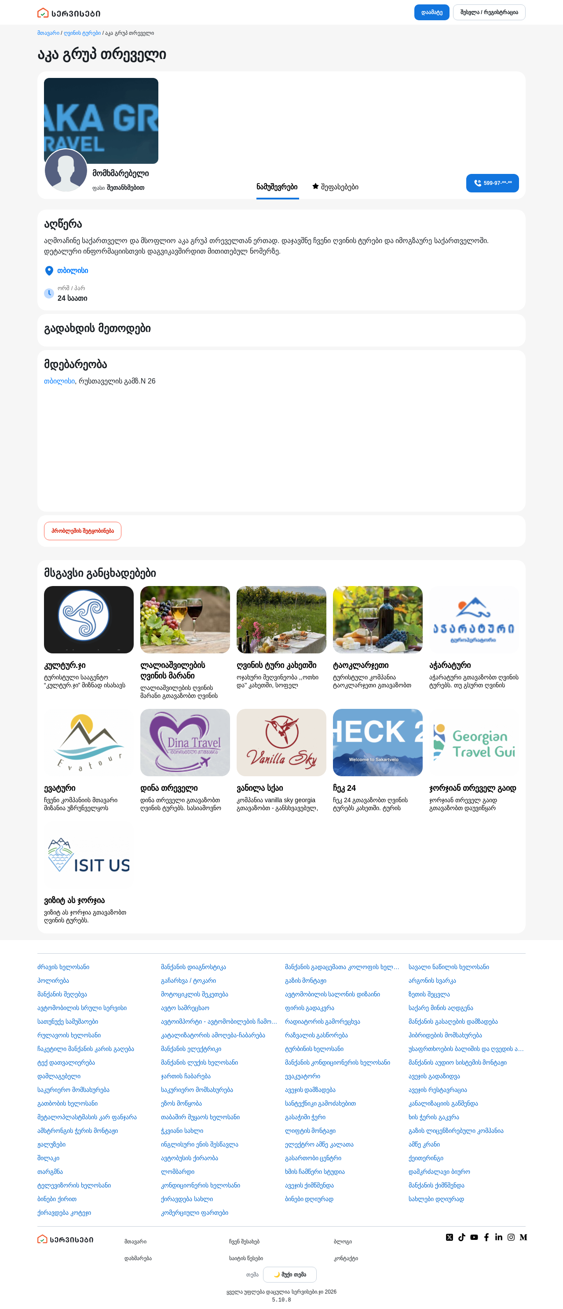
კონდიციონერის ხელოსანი (200, 1185)
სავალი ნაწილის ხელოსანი (449, 966)
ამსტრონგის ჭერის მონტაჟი (77, 1130)
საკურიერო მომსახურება (73, 1089)
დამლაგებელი (58, 1076)
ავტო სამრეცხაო (185, 1007)
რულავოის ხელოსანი (69, 1035)
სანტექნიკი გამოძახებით (320, 1103)
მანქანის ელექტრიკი (191, 1048)
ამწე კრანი (424, 1144)
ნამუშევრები (277, 187)
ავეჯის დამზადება (310, 1089)
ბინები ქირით (57, 1198)
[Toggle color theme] (290, 1275)
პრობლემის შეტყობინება (82, 531)
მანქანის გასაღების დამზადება (453, 1021)
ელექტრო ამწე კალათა (319, 1144)
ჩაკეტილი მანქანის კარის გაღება (85, 1048)
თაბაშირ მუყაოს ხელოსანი (200, 1117)
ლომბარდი (177, 1171)
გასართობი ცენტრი (313, 1158)
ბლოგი (343, 1242)
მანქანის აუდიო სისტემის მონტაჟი (458, 1062)
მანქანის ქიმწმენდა (436, 1185)
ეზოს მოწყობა (181, 1103)
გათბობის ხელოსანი (67, 1103)
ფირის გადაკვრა (310, 1007)
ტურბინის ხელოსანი (314, 1048)
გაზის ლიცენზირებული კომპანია (456, 1130)
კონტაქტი (346, 1258)
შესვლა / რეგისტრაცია (489, 12)
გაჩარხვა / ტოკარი (188, 980)
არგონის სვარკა (432, 980)
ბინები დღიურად (309, 1198)
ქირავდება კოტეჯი (64, 1212)
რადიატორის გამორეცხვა (323, 1021)
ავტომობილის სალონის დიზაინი (332, 994)
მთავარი (48, 33)
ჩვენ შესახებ (244, 1242)
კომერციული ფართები (194, 1212)
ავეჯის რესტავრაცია (438, 1089)
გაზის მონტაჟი (306, 980)
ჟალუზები (51, 1144)
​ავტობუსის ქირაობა (189, 1158)
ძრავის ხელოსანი (63, 966)
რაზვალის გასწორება (316, 1035)
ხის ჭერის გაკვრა (434, 1117)
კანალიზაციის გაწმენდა (443, 1103)
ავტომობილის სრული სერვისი (82, 1007)
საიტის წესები (246, 1258)
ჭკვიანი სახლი (182, 1130)
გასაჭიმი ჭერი (305, 1117)
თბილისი (59, 381)
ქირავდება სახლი (187, 1198)
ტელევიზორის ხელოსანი (74, 1185)
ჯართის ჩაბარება (186, 1076)
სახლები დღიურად (436, 1198)
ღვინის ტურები (82, 33)
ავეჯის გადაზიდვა (434, 1076)
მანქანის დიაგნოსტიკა (193, 966)
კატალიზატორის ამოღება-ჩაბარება (213, 1035)
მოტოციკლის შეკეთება (194, 994)
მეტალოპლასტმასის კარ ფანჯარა (87, 1117)
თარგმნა (50, 1171)
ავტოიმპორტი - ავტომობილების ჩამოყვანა (219, 1021)
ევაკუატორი (302, 1076)
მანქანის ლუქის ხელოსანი (199, 1062)
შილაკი (48, 1158)
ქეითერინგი (426, 1158)
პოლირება (53, 980)
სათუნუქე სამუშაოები (67, 1021)
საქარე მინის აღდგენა (441, 1007)
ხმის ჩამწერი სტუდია (315, 1171)
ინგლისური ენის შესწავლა (199, 1144)
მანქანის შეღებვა (62, 994)
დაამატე (431, 12)
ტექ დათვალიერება (66, 1062)
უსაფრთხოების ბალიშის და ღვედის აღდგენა (467, 1048)
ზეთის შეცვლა (429, 994)
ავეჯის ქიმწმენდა (309, 1185)
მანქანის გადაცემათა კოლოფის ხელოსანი (343, 966)
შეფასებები (335, 187)
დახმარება (138, 1258)
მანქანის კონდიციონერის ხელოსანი (338, 1062)
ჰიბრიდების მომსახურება (445, 1035)
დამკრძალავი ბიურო (439, 1171)
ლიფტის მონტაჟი (310, 1130)
